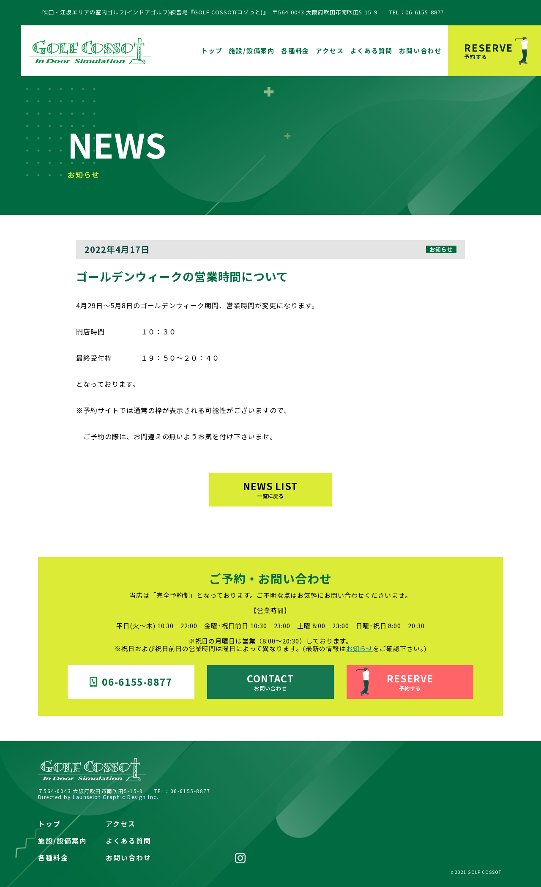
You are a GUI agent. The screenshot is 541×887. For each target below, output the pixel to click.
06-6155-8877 (131, 681)
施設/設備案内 (252, 50)
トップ (211, 50)
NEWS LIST (270, 489)
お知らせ (359, 648)
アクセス (330, 50)
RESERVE (502, 50)
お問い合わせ (420, 50)
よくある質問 (371, 50)
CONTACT (271, 681)
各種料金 (295, 50)
